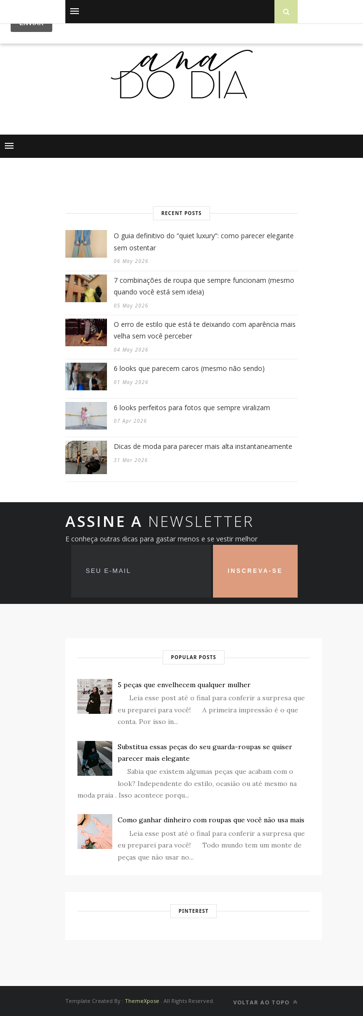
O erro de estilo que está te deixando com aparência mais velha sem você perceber (205, 330)
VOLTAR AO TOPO (265, 1002)
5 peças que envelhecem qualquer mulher (184, 684)
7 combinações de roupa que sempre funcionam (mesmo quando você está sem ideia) (204, 286)
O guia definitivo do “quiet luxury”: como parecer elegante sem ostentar (204, 241)
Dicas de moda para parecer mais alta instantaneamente (203, 446)
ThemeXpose (142, 1000)
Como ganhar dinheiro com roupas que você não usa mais (211, 820)
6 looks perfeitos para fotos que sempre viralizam (192, 407)
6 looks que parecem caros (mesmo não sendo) (189, 368)
